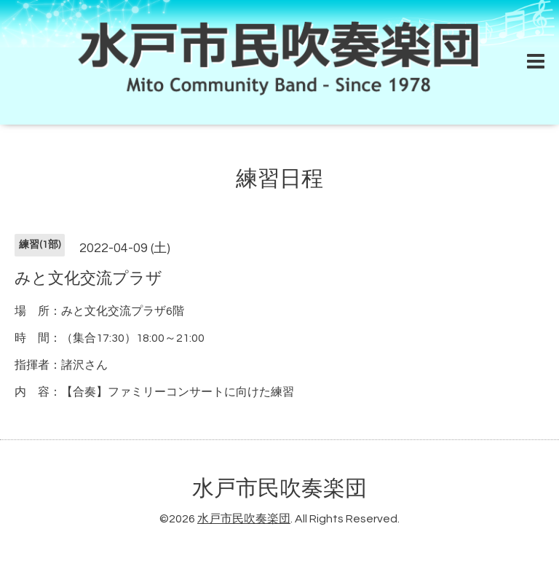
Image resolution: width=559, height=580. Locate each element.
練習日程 (279, 179)
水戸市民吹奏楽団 (279, 488)
